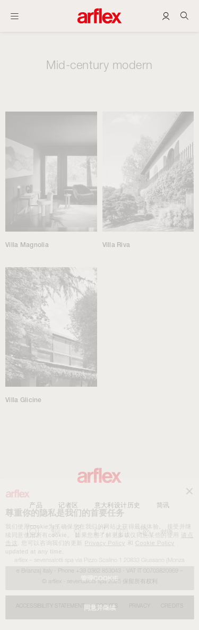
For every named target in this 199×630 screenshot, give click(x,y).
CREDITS (172, 605)
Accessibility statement (50, 605)
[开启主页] (15, 16)
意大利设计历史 (117, 505)
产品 (35, 505)
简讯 (163, 505)
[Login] (166, 15)
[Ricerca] (184, 15)
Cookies (107, 605)
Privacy (139, 605)
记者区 (68, 505)
